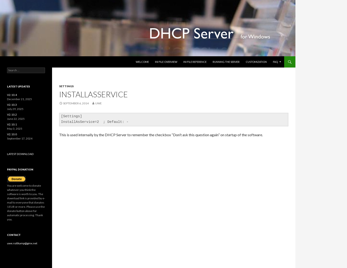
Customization (256, 61)
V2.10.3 (12, 104)
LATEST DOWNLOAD (20, 154)
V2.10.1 (12, 124)
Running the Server (226, 61)
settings (66, 86)
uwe (98, 103)
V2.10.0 (12, 134)
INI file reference (195, 61)
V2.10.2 (12, 114)
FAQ (275, 61)
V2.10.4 (12, 95)
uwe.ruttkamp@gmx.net (22, 243)
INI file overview (166, 61)
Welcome (142, 61)
